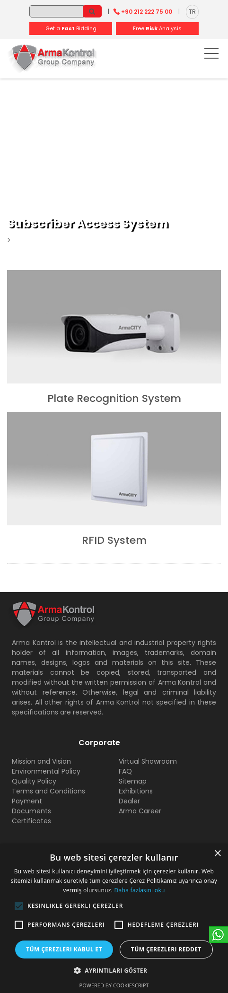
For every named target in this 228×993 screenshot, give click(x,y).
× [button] (217, 853)
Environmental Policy (46, 771)
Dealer (129, 801)
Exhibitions (136, 791)
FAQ (125, 771)
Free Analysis (157, 28)
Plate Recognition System (114, 398)
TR (192, 12)
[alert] (114, 918)
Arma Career (140, 811)
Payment (27, 801)
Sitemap (133, 781)
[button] (18, 906)
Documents (31, 811)
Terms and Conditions (48, 791)
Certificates (31, 821)
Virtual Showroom (148, 761)
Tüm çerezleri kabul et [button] (64, 949)
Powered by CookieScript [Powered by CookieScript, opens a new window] (114, 985)
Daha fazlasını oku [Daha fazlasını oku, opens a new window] (139, 890)
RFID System (114, 540)
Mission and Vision (41, 761)
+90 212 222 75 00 (146, 12)
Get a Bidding (70, 28)
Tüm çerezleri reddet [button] (166, 949)
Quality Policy (34, 781)
